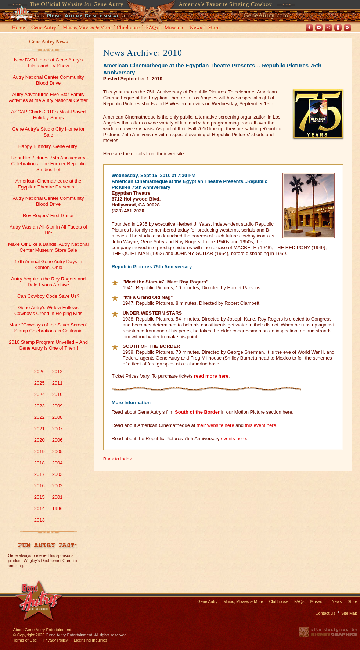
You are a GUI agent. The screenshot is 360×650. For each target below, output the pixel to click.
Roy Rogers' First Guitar (48, 215)
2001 (57, 497)
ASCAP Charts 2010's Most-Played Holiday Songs (48, 114)
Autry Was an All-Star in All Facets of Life (48, 230)
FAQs (152, 28)
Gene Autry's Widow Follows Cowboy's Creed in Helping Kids (48, 310)
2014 (39, 508)
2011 (57, 383)
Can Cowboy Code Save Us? (48, 296)
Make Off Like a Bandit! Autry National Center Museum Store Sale (48, 247)
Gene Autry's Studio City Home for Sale (48, 132)
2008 (57, 417)
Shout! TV (338, 27)
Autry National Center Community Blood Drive (48, 80)
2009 (57, 406)
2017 (39, 474)
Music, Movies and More (87, 28)
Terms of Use (25, 640)
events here (233, 438)
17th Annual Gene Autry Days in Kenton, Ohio (48, 264)
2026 (39, 371)
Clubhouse (129, 28)
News (196, 28)
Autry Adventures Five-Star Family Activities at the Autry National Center (48, 97)
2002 (57, 485)
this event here (260, 425)
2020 (39, 440)
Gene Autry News (48, 42)
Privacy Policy (55, 640)
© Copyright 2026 (29, 635)
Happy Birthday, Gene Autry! (48, 146)
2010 (57, 394)
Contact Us (325, 613)
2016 (39, 485)
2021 (39, 428)
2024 (39, 394)
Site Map (349, 613)
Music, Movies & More (243, 601)
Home (18, 28)
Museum (174, 28)
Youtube (319, 27)
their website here (215, 425)
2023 (39, 406)
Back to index (117, 459)
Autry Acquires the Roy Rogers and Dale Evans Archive (48, 281)
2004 (57, 463)
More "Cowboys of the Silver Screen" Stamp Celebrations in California (48, 327)
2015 (39, 497)
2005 (57, 451)
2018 (39, 463)
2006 (57, 440)
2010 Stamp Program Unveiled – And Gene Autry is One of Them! (48, 345)
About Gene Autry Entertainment (42, 630)
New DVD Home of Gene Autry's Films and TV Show (48, 62)
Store (215, 28)
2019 (39, 451)
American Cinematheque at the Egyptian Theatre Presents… (48, 184)
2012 (57, 371)
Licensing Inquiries (90, 640)
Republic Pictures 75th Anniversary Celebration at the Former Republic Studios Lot (48, 163)
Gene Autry (44, 28)
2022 (39, 417)
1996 (57, 508)
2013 (39, 520)
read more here (211, 376)
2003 (57, 474)
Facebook (309, 27)
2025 (39, 383)
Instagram (328, 27)
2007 (57, 428)
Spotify (347, 27)
